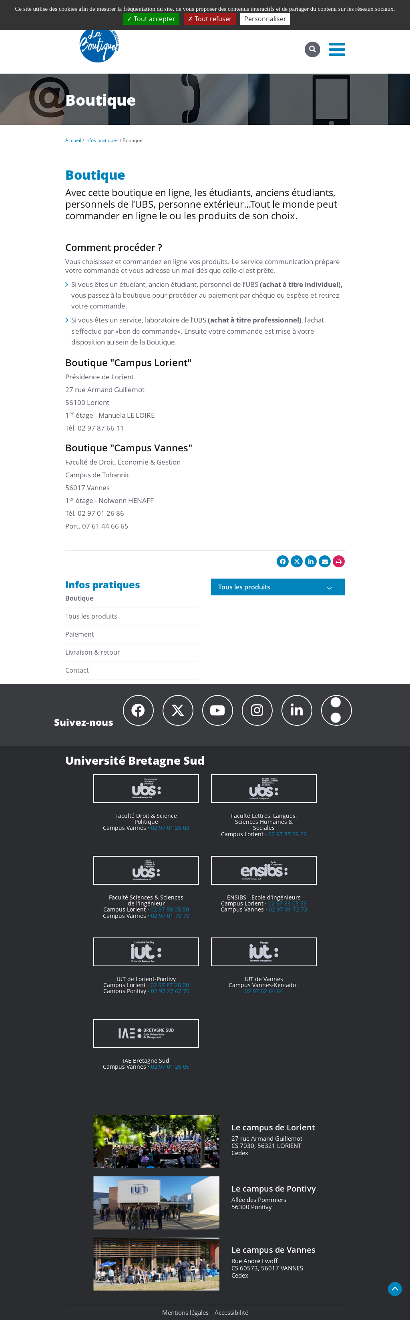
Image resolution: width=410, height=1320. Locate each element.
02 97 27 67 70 (170, 991)
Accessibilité (231, 1312)
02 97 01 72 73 (288, 909)
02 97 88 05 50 (170, 909)
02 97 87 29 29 (287, 834)
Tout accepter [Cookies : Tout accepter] (151, 18)
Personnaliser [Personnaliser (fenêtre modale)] (265, 18)
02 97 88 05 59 (287, 903)
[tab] (278, 587)
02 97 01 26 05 (170, 1067)
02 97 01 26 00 (170, 828)
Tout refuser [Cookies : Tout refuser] (210, 18)
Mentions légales (185, 1312)
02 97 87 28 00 (170, 985)
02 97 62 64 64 (264, 991)
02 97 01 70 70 (170, 916)
